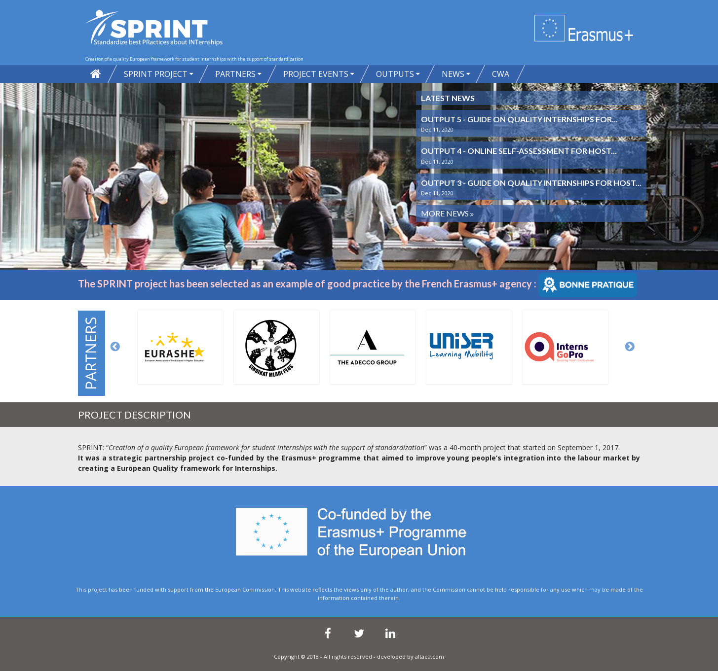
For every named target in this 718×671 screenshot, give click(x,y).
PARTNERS (235, 74)
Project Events (315, 74)
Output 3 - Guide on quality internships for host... (531, 182)
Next (630, 347)
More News (445, 213)
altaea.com (429, 656)
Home (95, 74)
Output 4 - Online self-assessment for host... (519, 150)
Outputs (395, 74)
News (453, 74)
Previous (115, 347)
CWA (500, 74)
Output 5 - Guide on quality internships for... (519, 119)
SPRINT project (156, 74)
